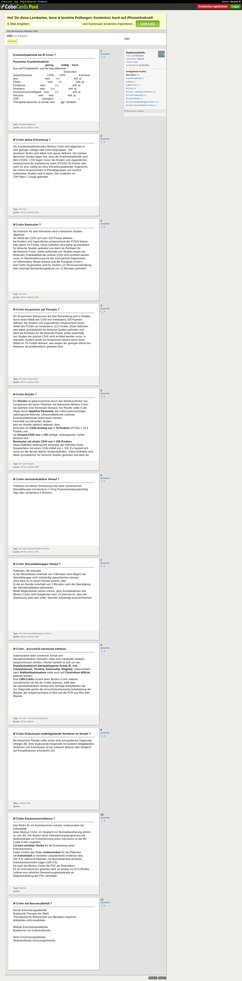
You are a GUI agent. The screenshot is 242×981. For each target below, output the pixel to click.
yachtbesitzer (138, 56)
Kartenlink (104, 54)
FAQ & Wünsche (28, 2)
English (162, 978)
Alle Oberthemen (15, 31)
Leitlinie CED (131, 85)
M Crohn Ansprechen (134, 95)
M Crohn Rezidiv (133, 98)
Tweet (127, 38)
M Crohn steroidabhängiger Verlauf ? (141, 102)
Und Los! (147, 24)
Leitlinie (129, 82)
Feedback (42, 2)
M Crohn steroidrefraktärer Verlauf (140, 105)
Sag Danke (12, 41)
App (16, 2)
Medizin (28, 31)
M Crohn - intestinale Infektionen (139, 92)
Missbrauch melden (135, 111)
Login (235, 6)
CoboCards (6, 2)
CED (36, 31)
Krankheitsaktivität (133, 78)
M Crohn (129, 88)
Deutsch (235, 2)
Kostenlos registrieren (213, 6)
